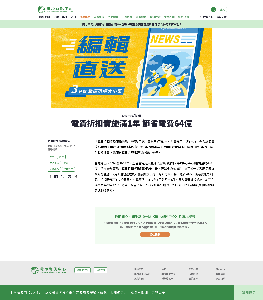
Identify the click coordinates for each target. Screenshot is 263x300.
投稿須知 (139, 278)
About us (221, 269)
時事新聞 (44, 17)
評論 (56, 17)
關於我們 (193, 269)
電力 (61, 156)
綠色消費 (183, 17)
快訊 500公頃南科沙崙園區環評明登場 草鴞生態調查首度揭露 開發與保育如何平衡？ (131, 24)
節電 (66, 163)
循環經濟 (155, 17)
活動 (163, 269)
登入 (222, 9)
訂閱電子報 (206, 17)
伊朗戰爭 (113, 17)
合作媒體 (220, 273)
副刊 (73, 17)
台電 (51, 156)
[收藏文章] (49, 176)
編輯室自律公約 (142, 273)
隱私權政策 (167, 278)
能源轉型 (54, 169)
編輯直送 (64, 141)
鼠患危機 (99, 17)
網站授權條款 (168, 273)
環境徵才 (139, 269)
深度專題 (85, 17)
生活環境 (54, 163)
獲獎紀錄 (193, 278)
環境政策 (68, 169)
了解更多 (158, 292)
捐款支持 (221, 17)
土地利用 (169, 17)
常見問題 (193, 273)
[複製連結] (76, 176)
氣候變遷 (141, 17)
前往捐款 (155, 234)
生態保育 (127, 17)
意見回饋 (220, 278)
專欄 (64, 17)
